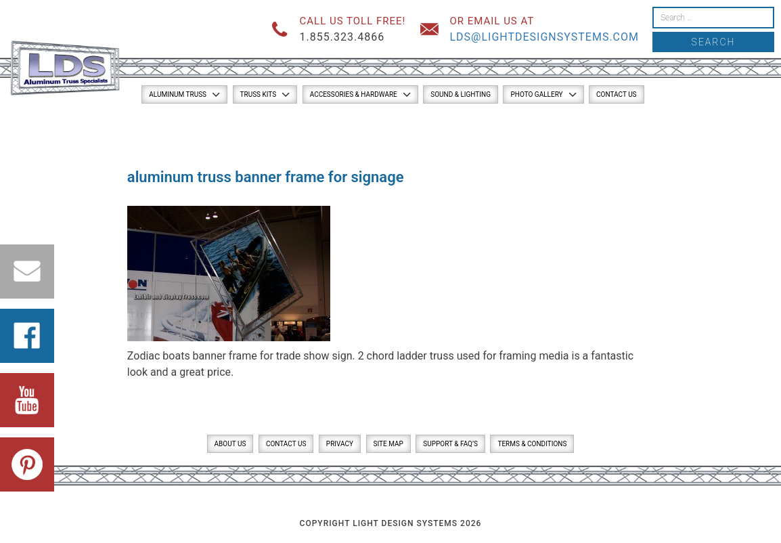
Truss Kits (258, 94)
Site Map (388, 444)
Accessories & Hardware (353, 94)
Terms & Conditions (531, 444)
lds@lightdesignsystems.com (544, 36)
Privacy (339, 444)
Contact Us (616, 94)
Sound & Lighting (460, 94)
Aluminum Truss (177, 94)
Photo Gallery (536, 94)
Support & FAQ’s (450, 444)
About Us (230, 444)
